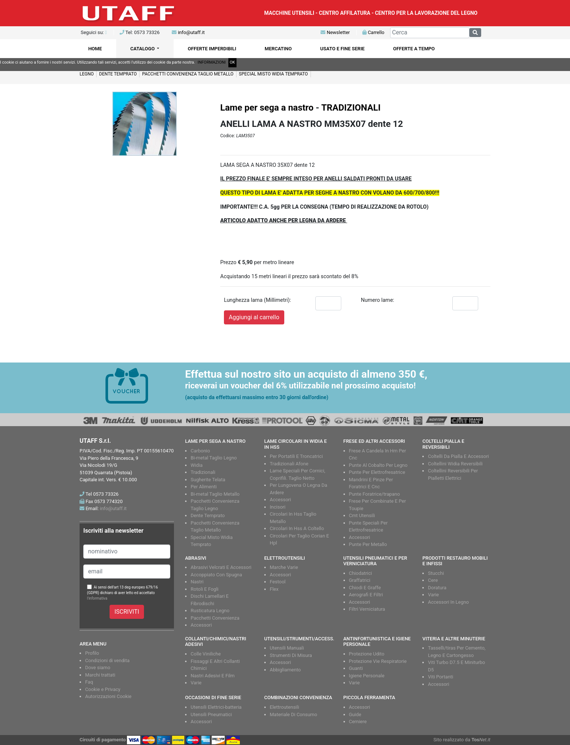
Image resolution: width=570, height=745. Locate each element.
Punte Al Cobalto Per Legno (378, 465)
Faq (89, 682)
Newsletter (335, 32)
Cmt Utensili (362, 515)
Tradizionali (203, 472)
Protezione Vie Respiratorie (378, 661)
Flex (274, 589)
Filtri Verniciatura (367, 609)
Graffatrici (359, 580)
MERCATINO (278, 48)
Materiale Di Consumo (293, 714)
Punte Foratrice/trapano (374, 494)
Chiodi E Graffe (365, 587)
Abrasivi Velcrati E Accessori (221, 567)
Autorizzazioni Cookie (108, 696)
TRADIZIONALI (350, 107)
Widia (196, 465)
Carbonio (200, 451)
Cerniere (358, 721)
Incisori (277, 507)
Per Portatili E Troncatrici (296, 456)
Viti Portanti (440, 677)
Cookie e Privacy (102, 689)
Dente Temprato (208, 515)
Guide (355, 714)
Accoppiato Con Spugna (216, 574)
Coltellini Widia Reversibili (455, 463)
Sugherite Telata (208, 479)
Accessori (280, 499)
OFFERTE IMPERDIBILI (212, 48)
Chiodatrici (360, 573)
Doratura (437, 587)
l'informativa (97, 598)
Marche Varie (284, 567)
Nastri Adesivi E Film (213, 675)
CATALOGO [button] (143, 48)
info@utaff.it (191, 32)
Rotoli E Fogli (204, 589)
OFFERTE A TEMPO (414, 48)
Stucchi (436, 573)
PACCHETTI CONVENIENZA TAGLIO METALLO (188, 74)
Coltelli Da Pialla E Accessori (458, 456)
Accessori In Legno (448, 602)
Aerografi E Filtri (366, 594)
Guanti (356, 668)
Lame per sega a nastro (267, 107)
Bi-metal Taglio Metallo (215, 494)
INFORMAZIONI (212, 62)
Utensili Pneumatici (211, 714)
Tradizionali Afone (289, 463)
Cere (433, 580)
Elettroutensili (284, 707)
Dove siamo (97, 667)
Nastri (197, 581)
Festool (278, 581)
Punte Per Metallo (368, 544)
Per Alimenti (204, 486)
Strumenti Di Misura (291, 655)
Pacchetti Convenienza (215, 618)
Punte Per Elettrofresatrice (377, 472)
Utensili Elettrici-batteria (216, 707)
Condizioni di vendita (107, 660)
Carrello (373, 32)
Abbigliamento (285, 669)
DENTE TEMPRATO (118, 74)
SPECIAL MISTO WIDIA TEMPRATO (273, 74)
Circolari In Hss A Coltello (297, 528)
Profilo (92, 653)
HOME (95, 48)
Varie (433, 594)
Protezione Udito (367, 654)
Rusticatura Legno (210, 610)
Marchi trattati (100, 675)
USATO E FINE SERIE (342, 48)
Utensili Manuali (287, 648)
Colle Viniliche (206, 654)
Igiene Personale (367, 675)
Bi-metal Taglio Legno (214, 458)
